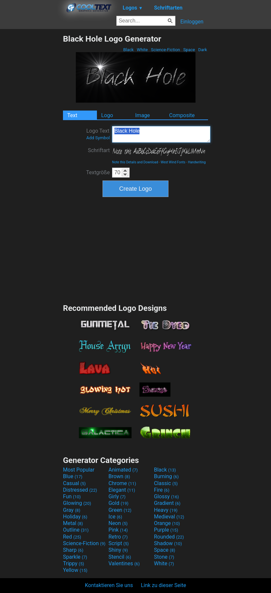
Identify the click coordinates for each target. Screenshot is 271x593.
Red (72, 537)
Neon (118, 523)
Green (120, 510)
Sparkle (75, 557)
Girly (117, 496)
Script (118, 543)
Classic (166, 483)
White (142, 49)
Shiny (118, 550)
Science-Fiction (165, 49)
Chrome (122, 483)
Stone (164, 557)
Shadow (168, 543)
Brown (119, 476)
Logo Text (98, 134)
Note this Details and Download (135, 162)
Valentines (124, 563)
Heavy (165, 510)
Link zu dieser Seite (163, 585)
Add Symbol (98, 137)
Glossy (166, 496)
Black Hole (161, 134)
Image (142, 115)
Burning (166, 476)
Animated (123, 470)
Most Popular (79, 470)
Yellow (75, 570)
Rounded (169, 537)
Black (128, 49)
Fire (161, 490)
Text (72, 115)
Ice (115, 516)
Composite (182, 115)
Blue (72, 476)
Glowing (77, 503)
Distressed (80, 490)
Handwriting (197, 162)
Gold (118, 503)
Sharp (73, 550)
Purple (166, 530)
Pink (118, 530)
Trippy (73, 563)
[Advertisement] (31, 133)
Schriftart (99, 150)
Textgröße (98, 172)
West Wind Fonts (173, 162)
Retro (118, 537)
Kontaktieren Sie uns (109, 585)
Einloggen (191, 21)
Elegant (121, 490)
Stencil (119, 557)
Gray (71, 510)
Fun (72, 496)
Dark (202, 49)
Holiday (75, 516)
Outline (76, 530)
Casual (74, 483)
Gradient (167, 503)
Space (189, 49)
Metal (73, 523)
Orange (167, 523)
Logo (107, 115)
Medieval (169, 516)
